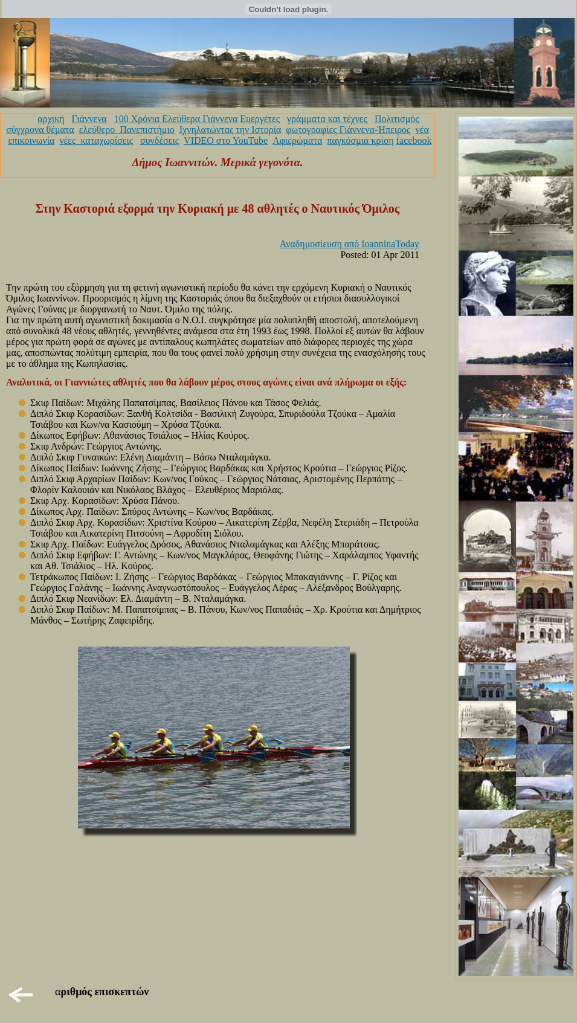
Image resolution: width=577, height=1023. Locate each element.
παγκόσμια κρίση (360, 140)
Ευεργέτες (260, 119)
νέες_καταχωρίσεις (96, 140)
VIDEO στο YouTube (226, 140)
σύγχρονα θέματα (40, 129)
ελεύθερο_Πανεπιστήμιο (127, 129)
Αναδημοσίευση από (349, 244)
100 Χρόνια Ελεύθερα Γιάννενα (176, 119)
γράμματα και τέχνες (327, 119)
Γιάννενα (89, 119)
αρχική (50, 119)
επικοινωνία (31, 140)
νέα (421, 129)
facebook (414, 140)
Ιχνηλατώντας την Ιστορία (230, 129)
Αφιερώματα (297, 140)
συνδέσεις (159, 140)
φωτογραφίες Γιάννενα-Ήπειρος (348, 129)
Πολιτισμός (397, 119)
